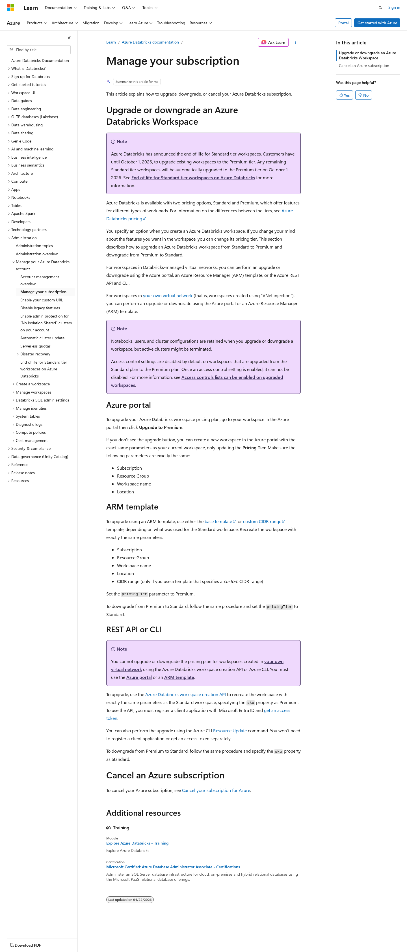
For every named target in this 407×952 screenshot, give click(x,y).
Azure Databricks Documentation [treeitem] (40, 60)
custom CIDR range (262, 521)
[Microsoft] (10, 7)
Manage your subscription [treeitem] (43, 291)
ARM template (179, 677)
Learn (111, 42)
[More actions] (296, 42)
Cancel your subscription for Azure (216, 790)
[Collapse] (69, 38)
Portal (343, 22)
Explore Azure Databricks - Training (137, 843)
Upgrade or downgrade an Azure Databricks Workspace (367, 55)
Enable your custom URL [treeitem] (41, 300)
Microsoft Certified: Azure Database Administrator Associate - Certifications (173, 866)
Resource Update (230, 730)
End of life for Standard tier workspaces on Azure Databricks (193, 177)
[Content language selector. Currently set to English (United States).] (33, 943)
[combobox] (39, 49)
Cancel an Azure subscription (364, 65)
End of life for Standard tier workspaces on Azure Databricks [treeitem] (43, 369)
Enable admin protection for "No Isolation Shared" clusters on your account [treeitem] (46, 323)
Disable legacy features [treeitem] (40, 307)
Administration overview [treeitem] (37, 253)
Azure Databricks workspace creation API (185, 694)
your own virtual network (167, 295)
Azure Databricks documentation (150, 42)
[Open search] (380, 8)
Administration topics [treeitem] (34, 245)
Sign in (394, 7)
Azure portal (139, 677)
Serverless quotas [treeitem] (35, 346)
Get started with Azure (377, 22)
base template (218, 521)
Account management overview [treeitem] (39, 280)
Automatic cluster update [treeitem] (42, 337)
